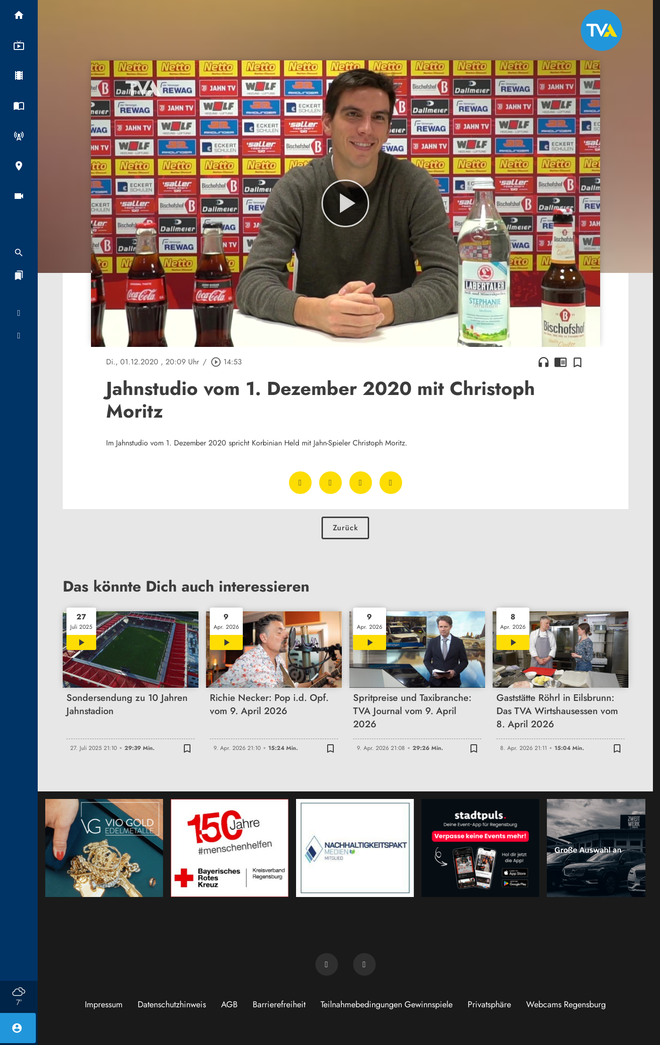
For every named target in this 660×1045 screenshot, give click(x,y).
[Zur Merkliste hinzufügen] (577, 362)
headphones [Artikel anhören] (543, 362)
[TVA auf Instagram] (364, 964)
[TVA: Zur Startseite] (601, 30)
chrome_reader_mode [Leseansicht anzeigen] (560, 362)
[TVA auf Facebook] (326, 964)
